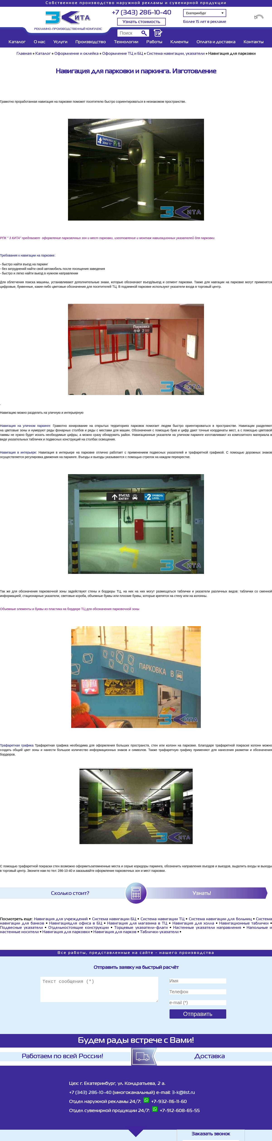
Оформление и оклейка (76, 53)
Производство (90, 42)
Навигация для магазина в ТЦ (137, 923)
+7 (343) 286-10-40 (141, 13)
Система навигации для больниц (220, 919)
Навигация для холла (193, 923)
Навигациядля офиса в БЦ (75, 923)
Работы (154, 42)
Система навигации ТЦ (163, 919)
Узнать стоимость (141, 22)
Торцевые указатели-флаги (141, 927)
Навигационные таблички (244, 923)
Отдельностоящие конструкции (78, 927)
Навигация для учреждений (61, 919)
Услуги (60, 42)
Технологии (126, 42)
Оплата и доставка (216, 42)
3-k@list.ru (183, 1093)
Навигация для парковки (66, 932)
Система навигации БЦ (114, 919)
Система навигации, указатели (176, 53)
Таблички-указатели (159, 932)
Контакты (254, 42)
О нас (39, 42)
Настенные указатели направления (207, 927)
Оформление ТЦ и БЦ (122, 53)
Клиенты (179, 42)
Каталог (17, 42)
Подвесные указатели (21, 927)
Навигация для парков (114, 932)
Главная (24, 53)
